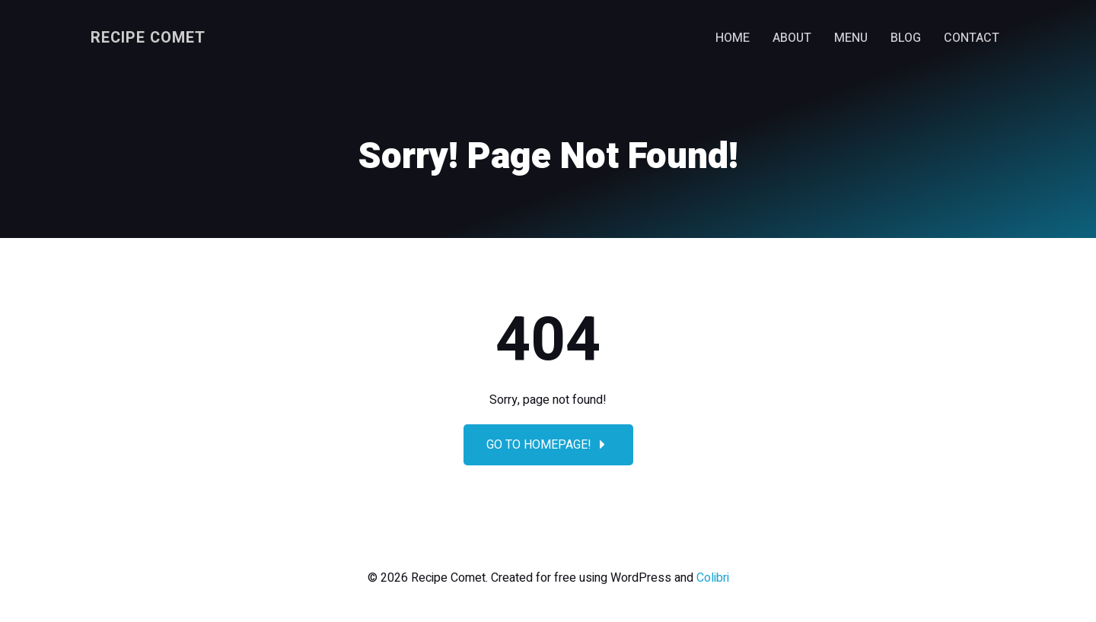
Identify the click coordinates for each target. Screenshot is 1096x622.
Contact (971, 38)
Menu (851, 38)
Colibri (712, 578)
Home (732, 38)
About (792, 38)
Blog (905, 38)
